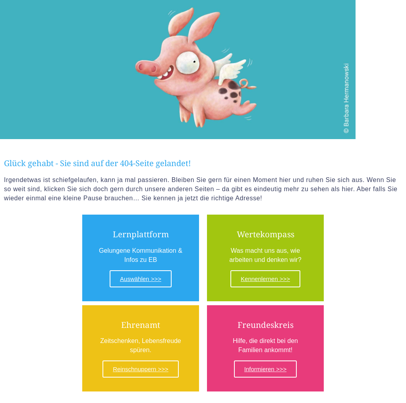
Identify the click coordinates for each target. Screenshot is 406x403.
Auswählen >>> (140, 278)
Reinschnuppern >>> (140, 368)
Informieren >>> (265, 368)
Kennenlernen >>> (265, 278)
